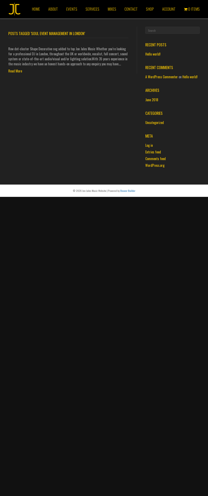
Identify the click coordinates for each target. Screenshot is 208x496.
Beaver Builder (127, 190)
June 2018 (151, 99)
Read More (15, 70)
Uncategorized (154, 122)
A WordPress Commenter (161, 76)
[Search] (172, 30)
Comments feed (155, 158)
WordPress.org (154, 165)
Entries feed (153, 151)
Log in (149, 145)
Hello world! (153, 54)
